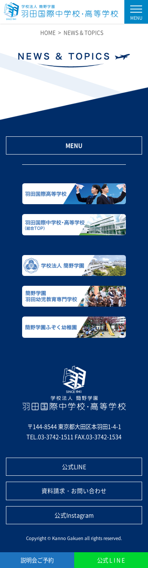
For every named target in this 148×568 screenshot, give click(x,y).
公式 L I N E (111, 560)
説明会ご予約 (37, 560)
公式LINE (74, 466)
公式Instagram (74, 515)
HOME (48, 32)
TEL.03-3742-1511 (49, 436)
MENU (74, 145)
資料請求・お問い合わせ (74, 490)
